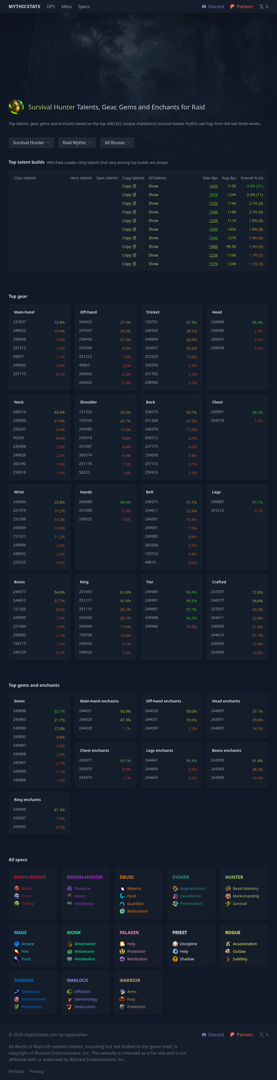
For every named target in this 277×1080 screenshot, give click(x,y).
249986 (85, 429)
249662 (85, 373)
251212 (19, 347)
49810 (150, 562)
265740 (19, 463)
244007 (217, 710)
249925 (19, 330)
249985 (151, 536)
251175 (19, 373)
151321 (19, 536)
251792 (151, 373)
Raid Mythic (77, 143)
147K (213, 263)
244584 (19, 527)
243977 (85, 760)
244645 (151, 768)
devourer (79, 888)
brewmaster (81, 944)
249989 (85, 501)
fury (127, 999)
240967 (19, 762)
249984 (19, 544)
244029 (85, 719)
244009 (217, 777)
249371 (151, 501)
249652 (19, 553)
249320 (19, 652)
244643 (151, 777)
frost (22, 896)
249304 (19, 501)
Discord (213, 1035)
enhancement (30, 999)
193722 (151, 553)
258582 (19, 634)
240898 (19, 710)
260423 (85, 382)
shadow (183, 959)
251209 (19, 519)
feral (128, 896)
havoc (76, 896)
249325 (85, 519)
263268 (151, 544)
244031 (85, 710)
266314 (19, 411)
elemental (26, 991)
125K (213, 255)
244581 (151, 519)
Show (153, 186)
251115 (85, 608)
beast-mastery (241, 888)
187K (213, 194)
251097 (85, 446)
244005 (217, 728)
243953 (217, 760)
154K (213, 211)
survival (236, 903)
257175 (151, 446)
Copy (129, 186)
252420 (151, 356)
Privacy (36, 1071)
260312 (151, 437)
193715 (19, 643)
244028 (85, 728)
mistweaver (81, 951)
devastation (187, 896)
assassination (241, 944)
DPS (51, 6)
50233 (84, 472)
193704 (85, 420)
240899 (19, 771)
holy (127, 944)
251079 (19, 510)
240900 (19, 728)
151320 (19, 608)
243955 (19, 826)
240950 (19, 420)
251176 (85, 463)
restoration (134, 911)
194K (213, 237)
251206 (151, 420)
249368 (19, 446)
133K (213, 203)
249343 (151, 330)
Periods (16, 1071)
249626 (19, 454)
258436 (19, 339)
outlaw (235, 951)
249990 (19, 617)
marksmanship (242, 896)
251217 (85, 600)
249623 (85, 652)
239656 (151, 454)
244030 (151, 728)
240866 (19, 779)
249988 (217, 321)
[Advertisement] (138, 51)
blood (23, 888)
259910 (151, 472)
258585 (217, 330)
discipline (185, 944)
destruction (81, 1007)
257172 (151, 463)
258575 (151, 411)
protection (133, 951)
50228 (18, 437)
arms (128, 991)
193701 (151, 321)
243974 (85, 777)
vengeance (80, 903)
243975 (85, 768)
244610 (19, 600)
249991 (217, 411)
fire (21, 951)
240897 (19, 745)
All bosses (117, 143)
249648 (217, 347)
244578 (217, 420)
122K (213, 220)
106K (213, 246)
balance (130, 888)
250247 (19, 429)
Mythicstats (24, 6)
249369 (85, 617)
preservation (188, 903)
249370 (151, 429)
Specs (84, 6)
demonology (82, 999)
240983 (19, 719)
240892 (19, 736)
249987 (217, 501)
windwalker (81, 959)
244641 (151, 760)
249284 (85, 347)
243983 (217, 768)
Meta (66, 6)
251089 (85, 510)
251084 (19, 626)
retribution (133, 959)
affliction (78, 991)
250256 (151, 365)
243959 (19, 809)
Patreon (241, 1035)
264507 (151, 347)
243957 (19, 817)
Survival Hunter (31, 143)
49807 (18, 356)
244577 (19, 591)
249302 (19, 365)
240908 (19, 753)
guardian (132, 903)
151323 (85, 411)
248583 (151, 382)
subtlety (236, 959)
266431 (217, 339)
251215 (217, 510)
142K (213, 186)
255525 (19, 562)
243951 (217, 719)
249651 (151, 527)
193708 (85, 634)
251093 (85, 591)
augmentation (189, 888)
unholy (24, 903)
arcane (24, 944)
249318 (85, 437)
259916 (19, 472)
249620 (85, 643)
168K (213, 229)
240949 (85, 626)
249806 (151, 339)
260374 (85, 454)
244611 (151, 510)
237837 (19, 321)
